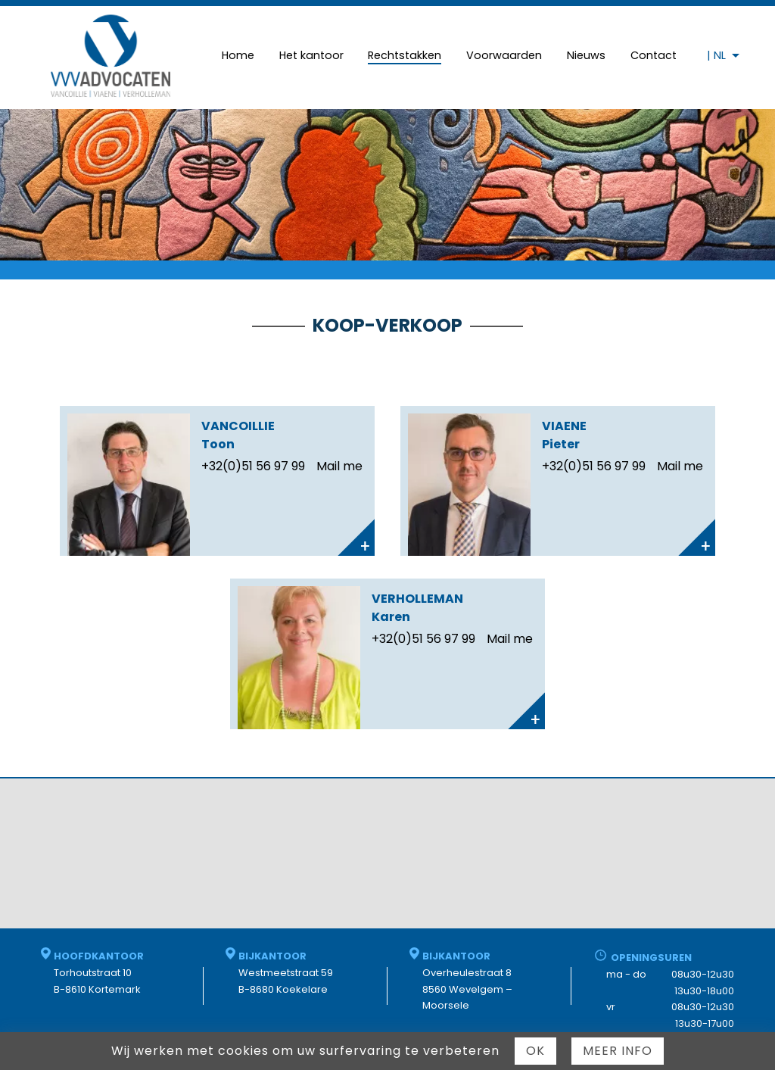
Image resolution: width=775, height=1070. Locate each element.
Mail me (339, 466)
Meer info (617, 1050)
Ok (535, 1050)
